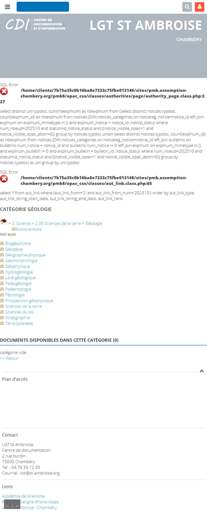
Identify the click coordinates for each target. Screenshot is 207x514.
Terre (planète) (19, 323)
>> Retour (9, 358)
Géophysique (17, 266)
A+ (18, 506)
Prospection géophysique (29, 300)
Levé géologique (20, 277)
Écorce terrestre (29, 229)
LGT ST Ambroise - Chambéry (29, 507)
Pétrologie (15, 295)
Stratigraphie (17, 317)
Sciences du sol (19, 312)
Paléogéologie (18, 283)
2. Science (21, 223)
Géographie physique (25, 255)
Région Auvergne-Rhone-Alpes (30, 502)
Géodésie (14, 249)
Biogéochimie (18, 243)
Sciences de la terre (23, 306)
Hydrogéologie (19, 272)
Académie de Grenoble (23, 496)
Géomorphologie (21, 260)
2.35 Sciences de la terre (58, 223)
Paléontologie (18, 289)
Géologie (93, 223)
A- (7, 506)
